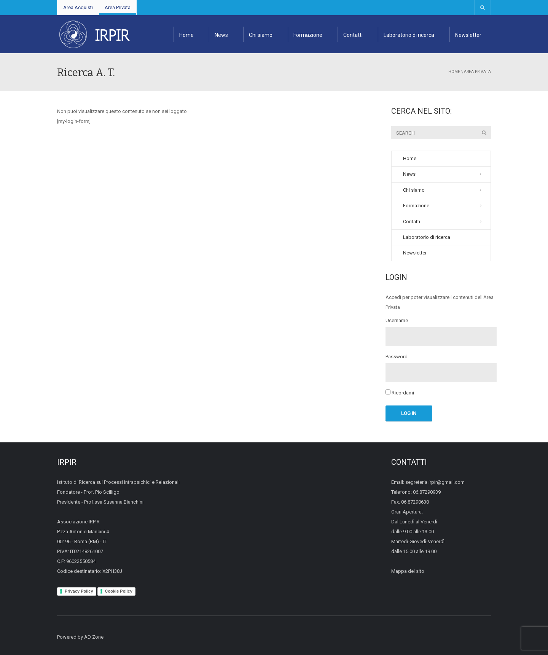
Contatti (353, 35)
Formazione (307, 35)
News (221, 35)
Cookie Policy (118, 591)
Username (397, 320)
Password (397, 356)
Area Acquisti (78, 7)
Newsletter (468, 35)
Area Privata (118, 7)
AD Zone (94, 637)
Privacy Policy (79, 591)
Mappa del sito (407, 571)
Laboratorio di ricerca (409, 35)
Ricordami (400, 393)
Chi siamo (260, 35)
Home (186, 35)
